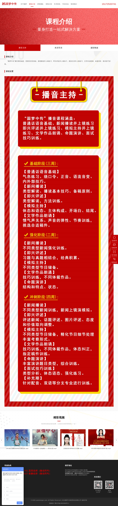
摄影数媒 (94, 48)
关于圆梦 (24, 4)
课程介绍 (32, 4)
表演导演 (58, 48)
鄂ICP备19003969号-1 (62, 503)
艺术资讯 (57, 4)
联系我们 (74, 4)
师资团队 (40, 4)
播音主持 (22, 48)
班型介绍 (49, 4)
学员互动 (65, 4)
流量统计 (51, 503)
